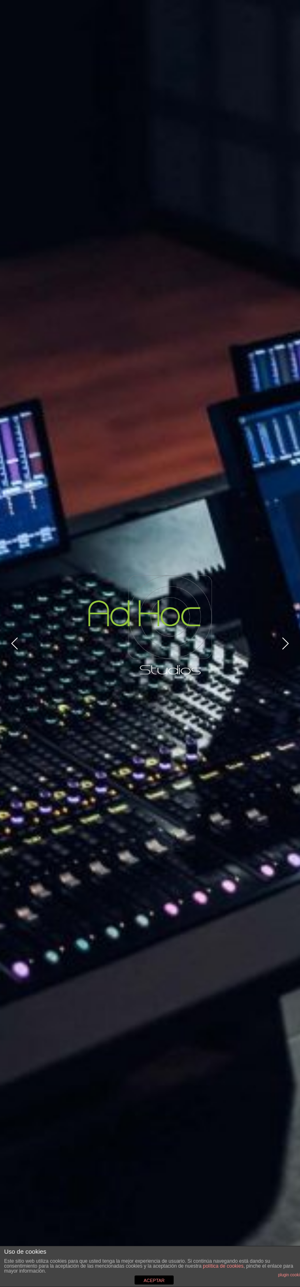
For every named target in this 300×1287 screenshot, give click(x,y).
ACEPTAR (154, 1280)
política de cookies (223, 1266)
